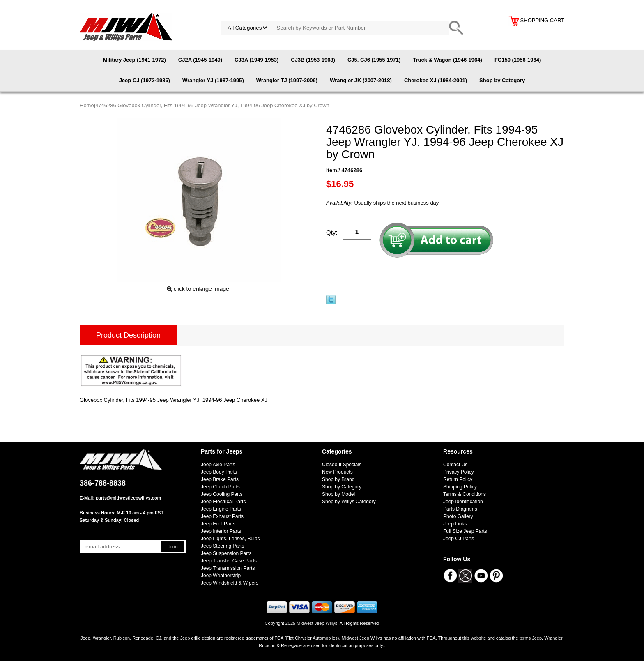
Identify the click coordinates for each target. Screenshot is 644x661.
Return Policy (457, 479)
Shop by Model (338, 494)
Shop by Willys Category (349, 501)
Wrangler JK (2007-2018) (361, 80)
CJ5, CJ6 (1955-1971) (373, 60)
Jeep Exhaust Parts (222, 516)
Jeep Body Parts (219, 472)
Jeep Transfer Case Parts (229, 561)
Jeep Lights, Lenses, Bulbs (230, 538)
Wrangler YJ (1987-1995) (213, 80)
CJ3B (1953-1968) (313, 60)
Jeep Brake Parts (220, 479)
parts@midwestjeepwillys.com (128, 497)
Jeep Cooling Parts (221, 494)
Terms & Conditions (464, 494)
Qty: (332, 232)
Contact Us (455, 465)
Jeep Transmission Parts (228, 568)
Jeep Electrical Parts (223, 501)
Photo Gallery (458, 516)
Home (87, 105)
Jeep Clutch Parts (220, 487)
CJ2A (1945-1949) (200, 60)
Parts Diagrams (460, 509)
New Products (337, 472)
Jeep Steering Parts (222, 546)
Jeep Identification (463, 501)
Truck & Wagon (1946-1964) (447, 60)
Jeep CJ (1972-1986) (144, 80)
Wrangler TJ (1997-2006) (286, 80)
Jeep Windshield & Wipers (229, 583)
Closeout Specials (341, 465)
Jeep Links (455, 524)
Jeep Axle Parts (218, 465)
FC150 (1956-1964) (517, 60)
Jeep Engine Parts (221, 509)
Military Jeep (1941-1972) (134, 60)
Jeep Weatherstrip (221, 575)
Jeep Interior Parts (221, 531)
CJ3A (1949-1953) (256, 60)
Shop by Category (502, 80)
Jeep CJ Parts (458, 538)
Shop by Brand (338, 479)
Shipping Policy (460, 487)
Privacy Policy (458, 472)
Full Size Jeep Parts (465, 531)
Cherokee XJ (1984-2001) (435, 80)
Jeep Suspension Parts (226, 553)
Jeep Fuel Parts (218, 524)
